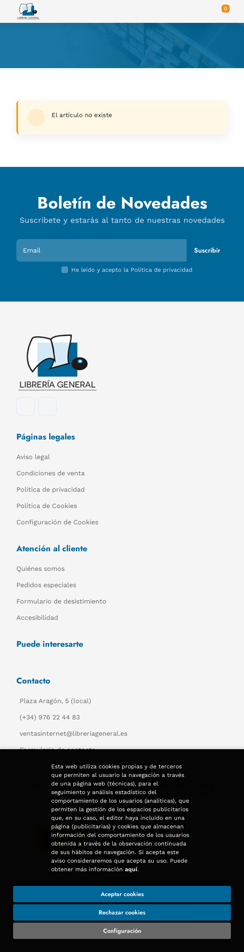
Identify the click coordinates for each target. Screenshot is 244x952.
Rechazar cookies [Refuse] (122, 912)
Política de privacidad (50, 489)
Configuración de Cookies (57, 522)
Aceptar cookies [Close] (122, 894)
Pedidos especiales (46, 585)
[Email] (102, 250)
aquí (131, 869)
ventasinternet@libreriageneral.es (73, 733)
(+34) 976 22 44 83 (50, 717)
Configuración (122, 931)
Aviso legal (33, 457)
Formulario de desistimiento (61, 601)
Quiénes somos (40, 569)
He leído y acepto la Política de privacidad (131, 269)
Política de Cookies (46, 506)
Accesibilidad (37, 617)
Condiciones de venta (50, 473)
